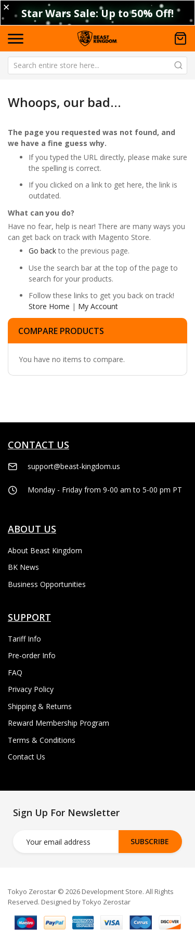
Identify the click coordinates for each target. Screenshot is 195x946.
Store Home (49, 306)
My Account (98, 306)
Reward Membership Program (58, 723)
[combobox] (97, 65)
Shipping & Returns (40, 706)
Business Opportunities (47, 584)
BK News (23, 567)
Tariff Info (24, 639)
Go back (42, 251)
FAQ (15, 672)
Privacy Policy (31, 689)
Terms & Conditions (41, 740)
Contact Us (26, 757)
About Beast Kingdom (45, 550)
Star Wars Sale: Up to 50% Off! (97, 13)
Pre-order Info (32, 655)
